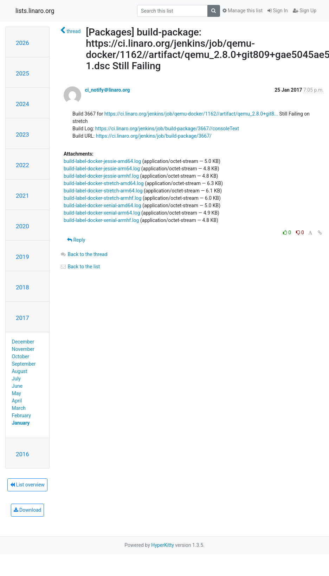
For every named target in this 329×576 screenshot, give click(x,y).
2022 (22, 165)
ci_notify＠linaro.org (107, 90)
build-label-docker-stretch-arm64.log (103, 191)
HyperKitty (162, 545)
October (20, 356)
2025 (22, 73)
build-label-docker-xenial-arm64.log (102, 213)
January (21, 423)
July (16, 378)
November (23, 349)
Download (27, 510)
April (17, 401)
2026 (22, 42)
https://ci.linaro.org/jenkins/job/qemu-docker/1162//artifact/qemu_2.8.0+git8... (191, 114)
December (23, 342)
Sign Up (304, 10)
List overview (27, 484)
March (19, 408)
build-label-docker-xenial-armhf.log (101, 220)
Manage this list (242, 10)
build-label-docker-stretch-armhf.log (102, 198)
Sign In (277, 10)
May (16, 393)
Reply (76, 240)
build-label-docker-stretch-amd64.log (104, 183)
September (24, 364)
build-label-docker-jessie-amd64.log (102, 161)
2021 (22, 195)
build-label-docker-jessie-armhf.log (101, 176)
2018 (22, 287)
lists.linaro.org (34, 10)
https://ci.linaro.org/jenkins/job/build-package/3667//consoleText (167, 128)
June (17, 386)
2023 (22, 134)
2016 (22, 454)
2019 (22, 256)
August (19, 371)
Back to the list (80, 266)
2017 (22, 317)
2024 (22, 103)
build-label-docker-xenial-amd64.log (102, 205)
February (21, 415)
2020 (22, 226)
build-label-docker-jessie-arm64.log (102, 168)
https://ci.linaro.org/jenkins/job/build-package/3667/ (154, 136)
